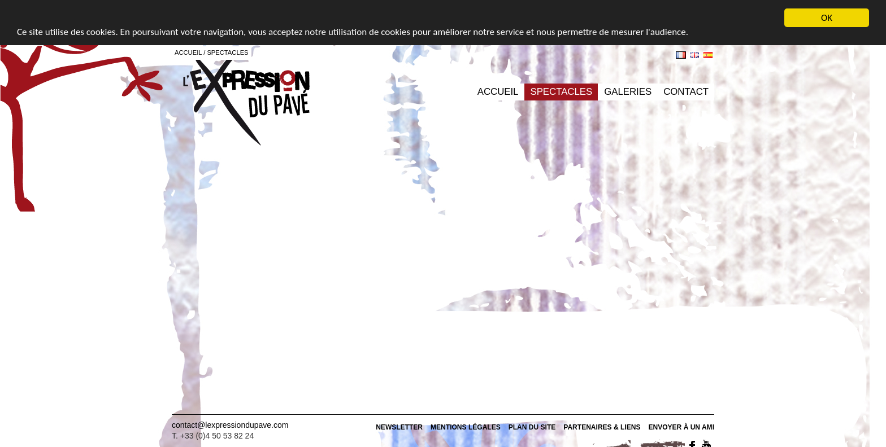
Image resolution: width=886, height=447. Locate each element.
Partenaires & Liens (601, 427)
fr (681, 55)
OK (826, 18)
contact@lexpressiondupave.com (230, 425)
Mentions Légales (466, 427)
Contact (686, 91)
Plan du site (532, 427)
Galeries (628, 91)
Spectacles (561, 91)
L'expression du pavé (246, 99)
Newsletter (399, 427)
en (694, 55)
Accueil (498, 91)
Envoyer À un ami (681, 427)
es (708, 55)
